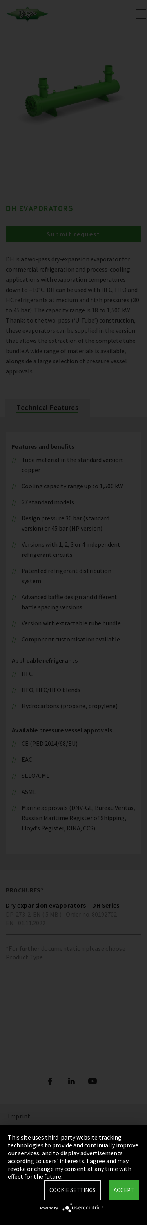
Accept (124, 1190)
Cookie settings (72, 1190)
